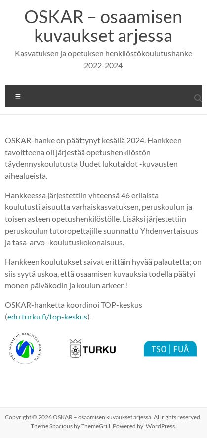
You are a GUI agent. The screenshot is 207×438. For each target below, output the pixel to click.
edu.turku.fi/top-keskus (47, 316)
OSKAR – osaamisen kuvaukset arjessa (103, 25)
